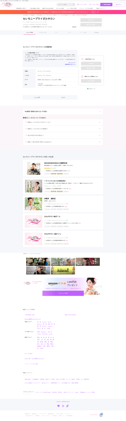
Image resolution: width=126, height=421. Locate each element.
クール (39, 335)
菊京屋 (60, 394)
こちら (27, 57)
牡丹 (38, 341)
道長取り (39, 347)
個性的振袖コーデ (55, 384)
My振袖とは (34, 415)
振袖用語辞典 (51, 415)
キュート (50, 333)
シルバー (50, 327)
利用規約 (37, 417)
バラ (42, 341)
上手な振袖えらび (65, 384)
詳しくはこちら (72, 62)
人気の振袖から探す (35, 8)
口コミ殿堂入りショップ (38, 360)
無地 (38, 339)
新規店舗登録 (69, 417)
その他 (48, 330)
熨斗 (38, 345)
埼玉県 (39, 79)
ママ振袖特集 (35, 381)
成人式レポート (46, 384)
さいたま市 (54, 79)
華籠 (51, 343)
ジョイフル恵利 (91, 394)
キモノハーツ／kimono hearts (43, 394)
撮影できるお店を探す (48, 8)
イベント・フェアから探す (86, 8)
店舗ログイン (62, 417)
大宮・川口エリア (46, 79)
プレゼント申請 (81, 4)
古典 (38, 333)
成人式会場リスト (29, 417)
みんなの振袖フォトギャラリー (32, 384)
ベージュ (44, 323)
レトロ (50, 335)
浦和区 (59, 79)
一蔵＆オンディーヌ (68, 394)
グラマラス (45, 335)
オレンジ (39, 325)
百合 (48, 341)
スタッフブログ (42, 415)
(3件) (53, 168)
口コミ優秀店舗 (85, 381)
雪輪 (48, 345)
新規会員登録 (106, 4)
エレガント (43, 333)
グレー (39, 330)
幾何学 (48, 347)
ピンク (49, 323)
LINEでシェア (91, 89)
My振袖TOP (27, 415)
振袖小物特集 (75, 384)
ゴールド (44, 327)
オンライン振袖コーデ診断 (73, 381)
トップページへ (122, 0)
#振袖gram (83, 394)
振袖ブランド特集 (49, 381)
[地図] (65, 85)
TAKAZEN (54, 394)
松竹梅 (41, 343)
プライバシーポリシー (46, 417)
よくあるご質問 (94, 4)
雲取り (52, 345)
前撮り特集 (27, 381)
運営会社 (55, 417)
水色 (49, 325)
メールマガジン (67, 415)
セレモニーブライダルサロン (35, 253)
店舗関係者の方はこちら (70, 64)
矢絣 (44, 347)
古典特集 (42, 381)
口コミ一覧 (27, 360)
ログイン (119, 4)
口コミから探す (60, 8)
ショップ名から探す (72, 8)
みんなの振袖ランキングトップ (32, 320)
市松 (52, 347)
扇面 (45, 343)
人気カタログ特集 (60, 381)
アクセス (96, 32)
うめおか (76, 394)
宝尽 (42, 345)
